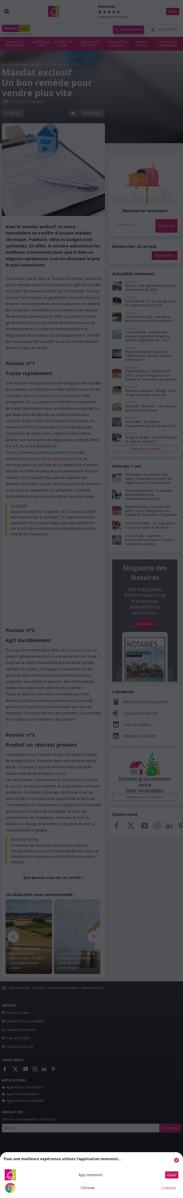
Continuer (169, 1188)
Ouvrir (171, 1175)
